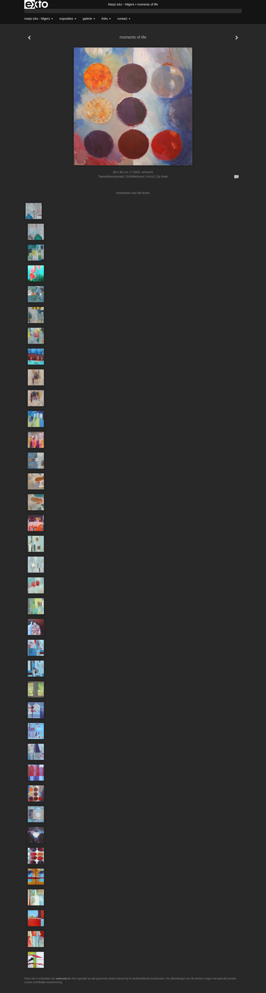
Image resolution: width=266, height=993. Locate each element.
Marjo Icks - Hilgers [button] (38, 18)
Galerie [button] (89, 18)
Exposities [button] (68, 18)
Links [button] (106, 18)
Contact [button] (123, 18)
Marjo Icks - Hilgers (121, 4)
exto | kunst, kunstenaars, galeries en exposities (36, 4)
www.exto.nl (63, 978)
